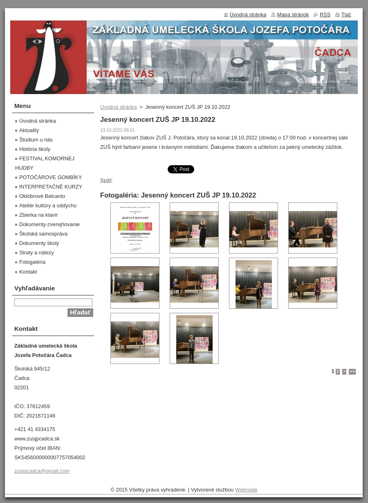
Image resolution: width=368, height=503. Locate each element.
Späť (106, 180)
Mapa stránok (293, 14)
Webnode (246, 490)
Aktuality (29, 130)
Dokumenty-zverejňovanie (49, 224)
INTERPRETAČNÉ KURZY (50, 187)
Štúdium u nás (36, 140)
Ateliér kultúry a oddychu (47, 205)
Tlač (346, 14)
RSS (325, 14)
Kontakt (28, 272)
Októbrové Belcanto (42, 196)
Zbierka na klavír (38, 215)
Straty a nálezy (36, 252)
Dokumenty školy (39, 243)
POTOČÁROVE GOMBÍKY (50, 177)
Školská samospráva (43, 234)
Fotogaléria (32, 262)
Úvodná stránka (118, 107)
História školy (34, 149)
